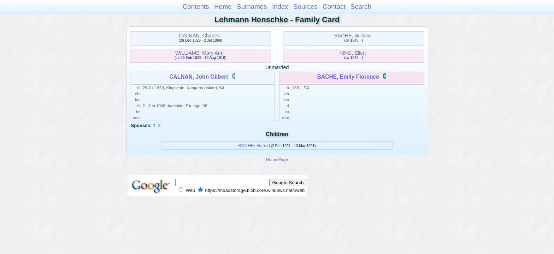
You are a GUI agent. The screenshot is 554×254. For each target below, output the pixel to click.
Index (280, 6)
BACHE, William (352, 35)
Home (223, 6)
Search (360, 6)
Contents (196, 6)
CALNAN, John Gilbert (198, 77)
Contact (334, 6)
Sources (305, 6)
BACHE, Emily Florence (348, 77)
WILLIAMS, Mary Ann (199, 53)
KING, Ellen (353, 53)
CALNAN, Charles (199, 35)
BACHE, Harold (254, 145)
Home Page (277, 159)
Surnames (252, 6)
